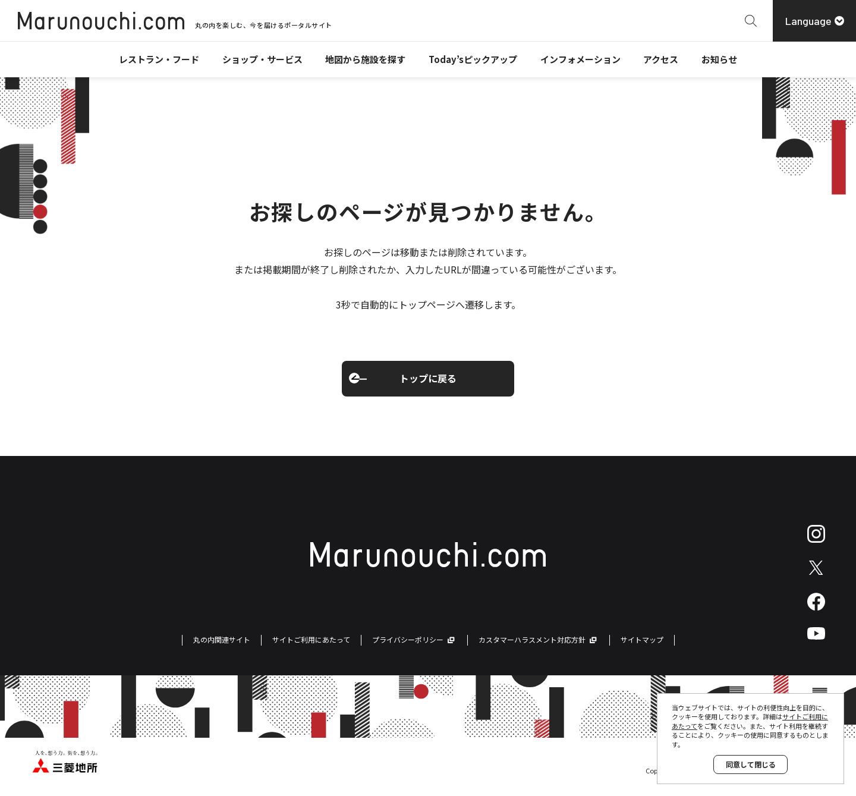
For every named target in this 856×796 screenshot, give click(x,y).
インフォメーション (580, 59)
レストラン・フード (159, 59)
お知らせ (719, 59)
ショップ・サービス (262, 59)
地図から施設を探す (365, 59)
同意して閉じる (751, 764)
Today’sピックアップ (473, 59)
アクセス (660, 59)
